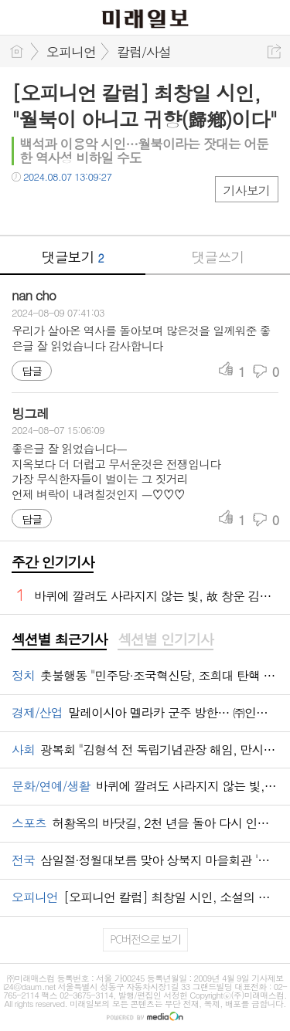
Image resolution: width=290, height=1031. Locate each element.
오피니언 (71, 51)
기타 (117, 208)
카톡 (87, 208)
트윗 (56, 208)
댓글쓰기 (217, 256)
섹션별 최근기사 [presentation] (59, 639)
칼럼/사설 (144, 51)
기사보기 (246, 190)
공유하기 (274, 51)
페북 (25, 208)
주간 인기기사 (53, 561)
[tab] (59, 640)
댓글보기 (73, 256)
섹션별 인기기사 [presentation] (165, 639)
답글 (32, 370)
